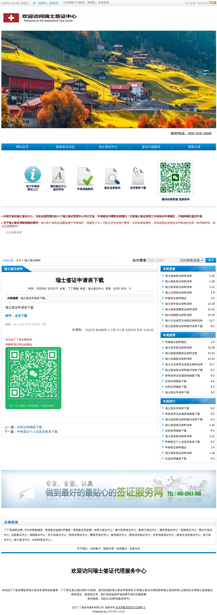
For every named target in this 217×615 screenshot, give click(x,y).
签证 (22, 324)
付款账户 (95, 548)
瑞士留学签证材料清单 (178, 303)
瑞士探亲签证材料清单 (178, 287)
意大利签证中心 (57, 534)
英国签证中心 (189, 530)
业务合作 (135, 548)
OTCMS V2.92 (116, 611)
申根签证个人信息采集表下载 (37, 431)
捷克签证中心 (119, 534)
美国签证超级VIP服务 (58, 530)
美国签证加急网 (82, 530)
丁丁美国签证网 (13, 530)
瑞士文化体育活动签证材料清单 (184, 320)
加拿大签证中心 (103, 530)
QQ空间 (90, 330)
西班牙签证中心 (78, 534)
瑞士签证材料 (32, 260)
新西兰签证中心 (147, 530)
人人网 (111, 330)
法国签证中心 (19, 534)
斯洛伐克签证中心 (140, 534)
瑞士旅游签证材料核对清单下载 (184, 326)
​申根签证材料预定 (176, 298)
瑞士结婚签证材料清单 (178, 315)
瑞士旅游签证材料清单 (178, 275)
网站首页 (22, 147)
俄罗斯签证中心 (169, 530)
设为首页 (202, 3)
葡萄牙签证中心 (99, 534)
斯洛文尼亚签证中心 (189, 534)
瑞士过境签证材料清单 (178, 292)
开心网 (120, 330)
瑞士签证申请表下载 (177, 392)
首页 (18, 260)
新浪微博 (101, 330)
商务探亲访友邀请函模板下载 (182, 375)
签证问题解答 (151, 147)
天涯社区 (148, 330)
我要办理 (194, 147)
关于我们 (82, 548)
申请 (28, 324)
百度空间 (130, 330)
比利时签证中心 (41, 539)
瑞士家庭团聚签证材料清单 (181, 309)
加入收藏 (190, 3)
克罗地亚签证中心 (163, 534)
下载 (43, 324)
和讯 (139, 330)
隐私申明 (108, 548)
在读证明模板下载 (176, 381)
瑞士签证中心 (108, 147)
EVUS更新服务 (34, 530)
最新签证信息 (65, 147)
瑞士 (16, 324)
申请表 (36, 324)
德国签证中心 (38, 534)
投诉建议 (121, 548)
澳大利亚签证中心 (125, 530)
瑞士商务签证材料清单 (178, 281)
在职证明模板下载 (29, 427)
